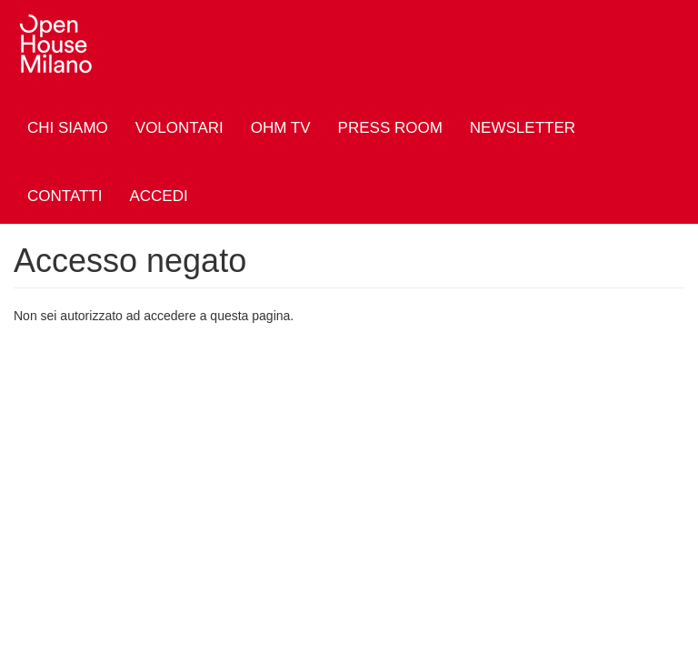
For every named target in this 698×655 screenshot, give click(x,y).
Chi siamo (67, 127)
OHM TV (281, 127)
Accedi (158, 196)
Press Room (390, 127)
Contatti (64, 196)
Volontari (179, 127)
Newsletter (522, 127)
